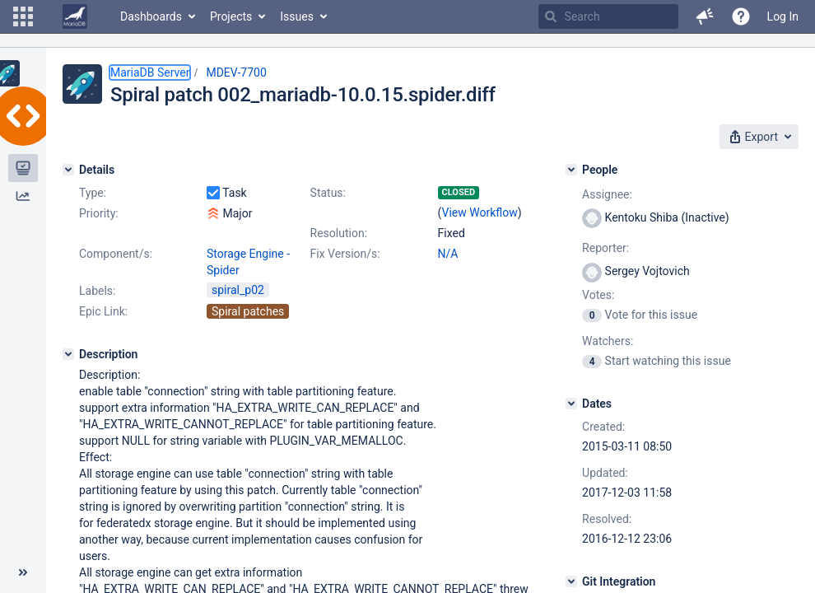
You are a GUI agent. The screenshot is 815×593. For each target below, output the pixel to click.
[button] (23, 16)
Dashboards (151, 16)
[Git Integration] (571, 581)
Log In (783, 16)
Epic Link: (103, 311)
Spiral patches (248, 311)
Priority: (99, 213)
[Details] (68, 169)
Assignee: (607, 194)
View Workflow (480, 212)
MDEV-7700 (236, 72)
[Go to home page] (74, 16)
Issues (297, 16)
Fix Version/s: (345, 253)
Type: (92, 192)
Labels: (97, 290)
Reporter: (605, 247)
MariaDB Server (149, 72)
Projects (231, 16)
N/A (448, 253)
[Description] (68, 354)
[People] (571, 169)
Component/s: (115, 253)
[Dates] (571, 403)
